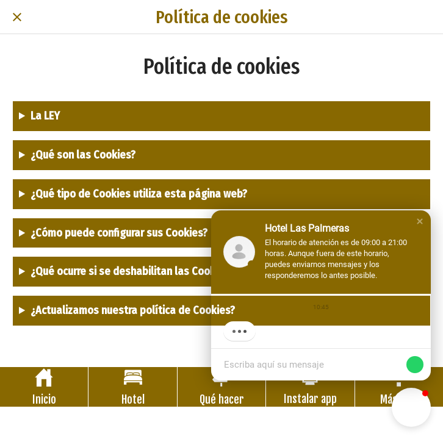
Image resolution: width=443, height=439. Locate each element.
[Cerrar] (17, 17)
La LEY (45, 116)
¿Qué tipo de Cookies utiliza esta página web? (139, 194)
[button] (420, 221)
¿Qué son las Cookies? (83, 155)
